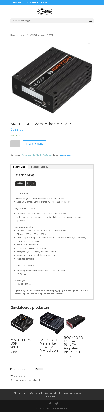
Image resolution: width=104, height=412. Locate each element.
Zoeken (39, 369)
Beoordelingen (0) (40, 167)
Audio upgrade (28, 155)
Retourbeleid (50, 396)
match (68, 155)
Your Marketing (59, 408)
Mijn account (20, 393)
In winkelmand (34, 143)
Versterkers (22, 35)
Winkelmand (36, 393)
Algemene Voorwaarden (75, 393)
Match (38, 155)
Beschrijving (19, 167)
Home (12, 35)
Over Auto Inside (53, 393)
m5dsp (61, 155)
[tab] (19, 167)
